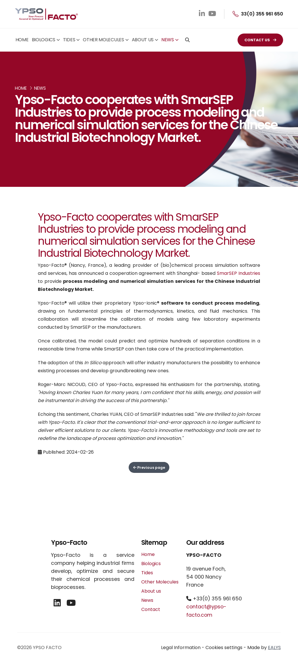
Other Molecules (103, 39)
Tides (69, 39)
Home (22, 39)
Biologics (43, 39)
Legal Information (181, 647)
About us (143, 39)
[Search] (187, 40)
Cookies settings (223, 647)
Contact (150, 609)
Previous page (149, 467)
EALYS (274, 647)
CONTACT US (260, 40)
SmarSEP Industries (238, 273)
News (167, 39)
